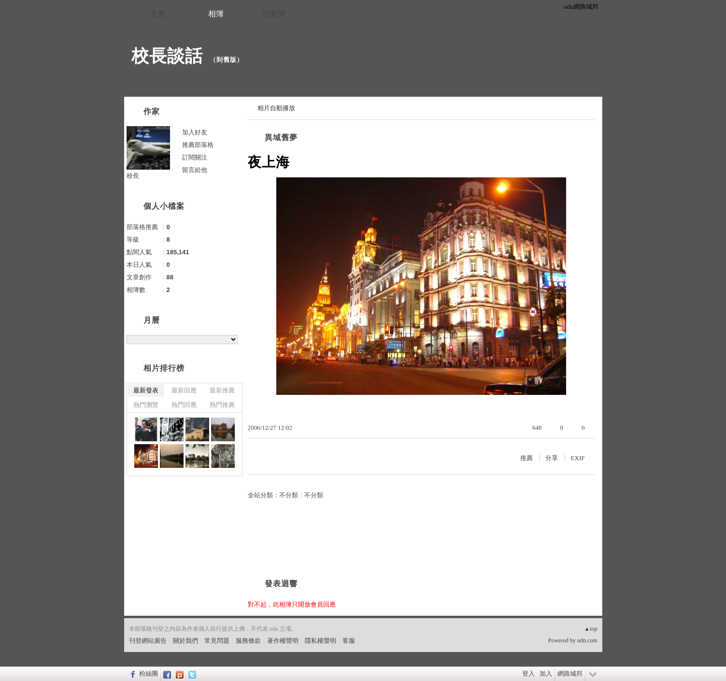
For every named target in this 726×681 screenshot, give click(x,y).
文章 (158, 14)
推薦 (526, 458)
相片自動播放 (276, 108)
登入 (528, 673)
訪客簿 (273, 14)
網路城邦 (570, 673)
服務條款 (248, 640)
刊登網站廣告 (148, 640)
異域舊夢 (281, 137)
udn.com (587, 640)
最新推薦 (222, 390)
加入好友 (194, 132)
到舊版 (226, 59)
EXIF (578, 458)
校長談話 (167, 56)
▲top (590, 628)
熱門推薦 (222, 404)
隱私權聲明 (320, 640)
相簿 (216, 14)
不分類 (288, 495)
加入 (546, 673)
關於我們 (185, 640)
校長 (133, 175)
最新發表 (145, 390)
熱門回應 (184, 404)
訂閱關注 (194, 157)
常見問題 (216, 640)
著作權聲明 (283, 640)
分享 (551, 458)
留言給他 (194, 170)
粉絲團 (148, 673)
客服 (348, 640)
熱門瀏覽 (145, 404)
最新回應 (184, 390)
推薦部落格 (198, 144)
